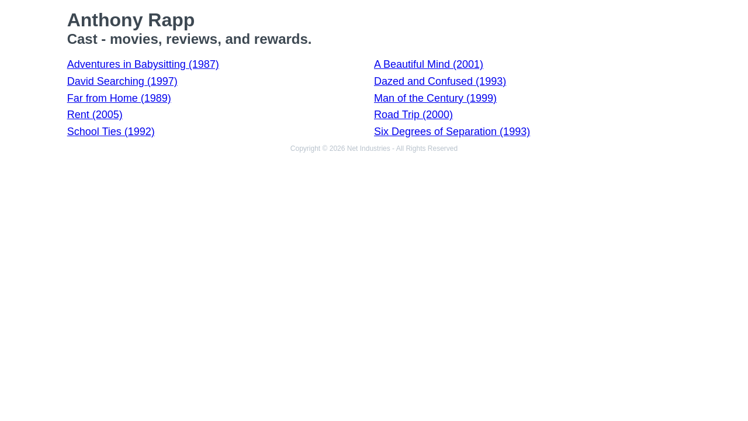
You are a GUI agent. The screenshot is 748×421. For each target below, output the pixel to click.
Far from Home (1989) (119, 98)
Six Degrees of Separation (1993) (452, 131)
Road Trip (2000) (413, 114)
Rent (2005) (95, 114)
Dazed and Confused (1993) (440, 81)
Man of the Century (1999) (435, 98)
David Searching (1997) (122, 81)
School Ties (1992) (111, 131)
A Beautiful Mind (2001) (428, 64)
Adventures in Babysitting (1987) (143, 64)
